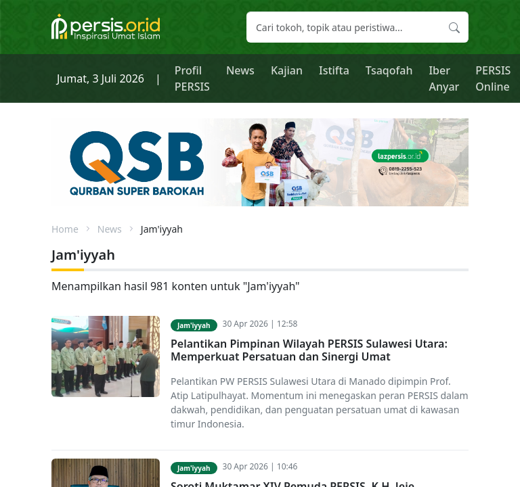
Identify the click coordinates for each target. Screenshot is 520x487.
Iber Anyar (444, 78)
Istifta (334, 70)
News (240, 70)
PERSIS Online (493, 78)
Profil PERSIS (192, 78)
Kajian (287, 70)
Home (65, 229)
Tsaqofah (389, 70)
